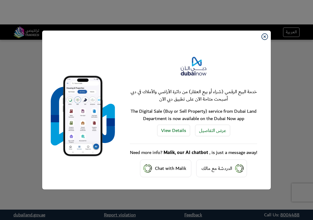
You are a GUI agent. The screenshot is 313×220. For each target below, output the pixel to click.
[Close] (264, 36)
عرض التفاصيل (212, 130)
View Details (173, 130)
